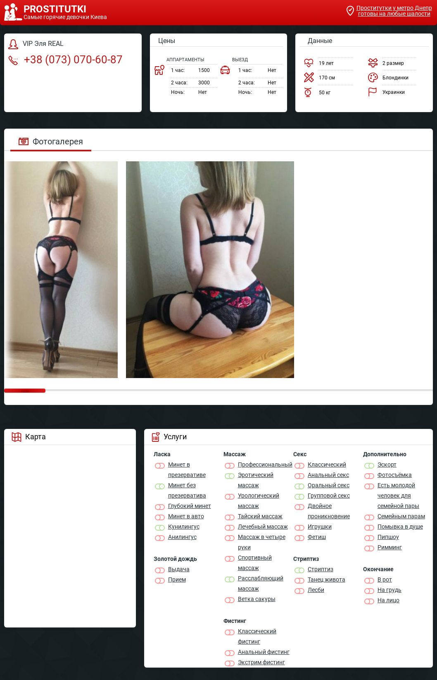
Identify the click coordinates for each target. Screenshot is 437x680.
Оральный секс (328, 485)
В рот (385, 579)
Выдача (179, 569)
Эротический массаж (255, 480)
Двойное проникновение (329, 511)
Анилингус (182, 537)
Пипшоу (388, 537)
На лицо (388, 600)
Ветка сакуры (257, 599)
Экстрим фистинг (261, 662)
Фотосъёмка (395, 475)
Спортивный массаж (255, 562)
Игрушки (320, 526)
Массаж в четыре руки (261, 542)
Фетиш (317, 537)
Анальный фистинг (264, 652)
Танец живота (326, 579)
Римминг (390, 547)
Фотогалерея (51, 141)
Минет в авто (186, 516)
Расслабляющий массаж (260, 583)
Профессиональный (265, 464)
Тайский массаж (260, 516)
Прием (177, 579)
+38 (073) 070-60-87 (65, 59)
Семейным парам (401, 516)
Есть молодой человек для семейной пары (398, 495)
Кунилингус (184, 526)
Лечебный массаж (263, 526)
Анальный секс (328, 475)
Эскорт (387, 464)
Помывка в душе (400, 526)
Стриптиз (320, 569)
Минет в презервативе (187, 469)
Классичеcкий (327, 464)
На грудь (389, 590)
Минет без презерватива (187, 490)
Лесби (316, 590)
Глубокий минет (189, 506)
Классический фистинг (257, 636)
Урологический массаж (258, 500)
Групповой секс (329, 495)
